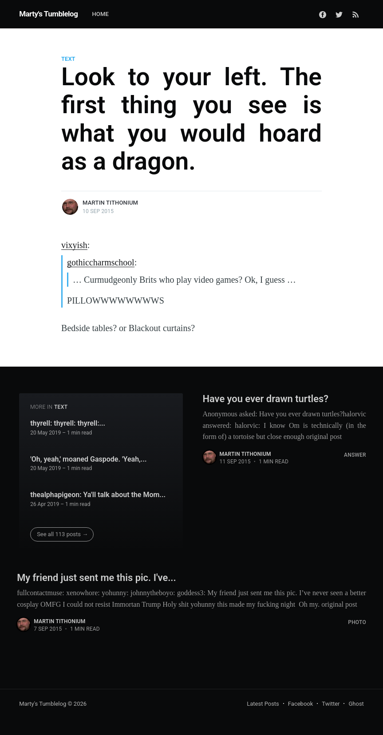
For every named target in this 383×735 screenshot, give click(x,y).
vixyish (74, 245)
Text (68, 58)
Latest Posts (263, 702)
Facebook (300, 702)
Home (100, 14)
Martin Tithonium (110, 202)
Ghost (355, 702)
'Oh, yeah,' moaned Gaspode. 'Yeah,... (88, 458)
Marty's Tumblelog (48, 13)
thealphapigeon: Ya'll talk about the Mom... (98, 493)
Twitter (331, 702)
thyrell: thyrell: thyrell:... (67, 422)
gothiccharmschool (100, 262)
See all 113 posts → (62, 533)
